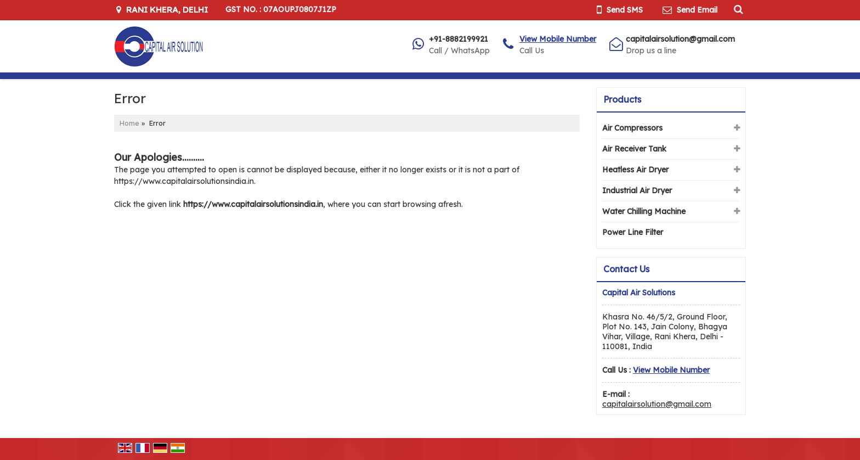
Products (622, 99)
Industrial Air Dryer (637, 190)
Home (129, 123)
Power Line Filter (632, 232)
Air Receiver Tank (634, 149)
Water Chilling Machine (644, 211)
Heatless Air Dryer (635, 170)
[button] (557, 39)
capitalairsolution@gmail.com (680, 39)
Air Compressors (632, 128)
